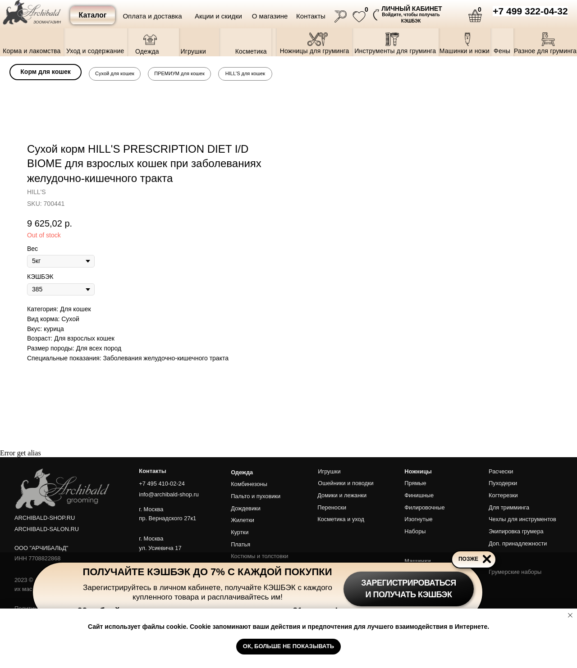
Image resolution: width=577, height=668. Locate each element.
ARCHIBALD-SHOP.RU (44, 517)
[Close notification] (570, 615)
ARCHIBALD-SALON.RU (46, 529)
